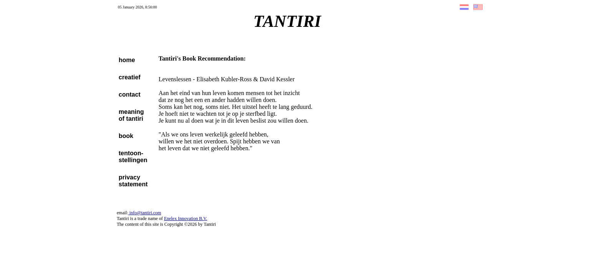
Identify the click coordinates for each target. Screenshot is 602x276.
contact (130, 94)
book (126, 136)
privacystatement (133, 180)
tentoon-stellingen (133, 156)
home (127, 60)
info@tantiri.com (144, 212)
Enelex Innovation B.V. (185, 218)
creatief (130, 77)
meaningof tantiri (131, 115)
